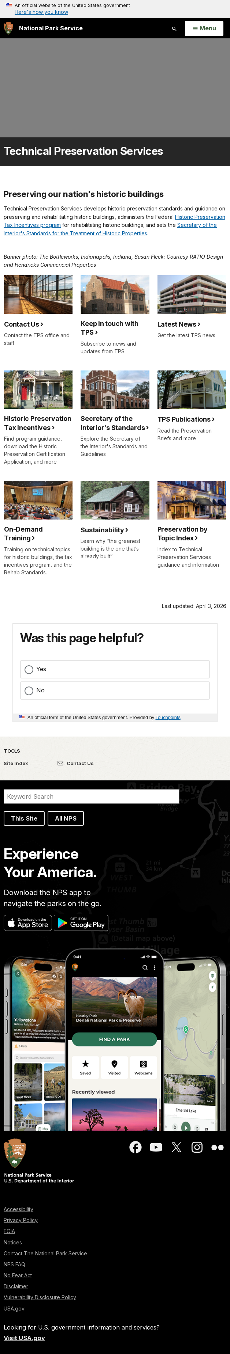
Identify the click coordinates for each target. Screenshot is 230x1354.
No (40, 690)
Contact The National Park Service (45, 1253)
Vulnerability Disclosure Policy (40, 1297)
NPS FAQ (14, 1264)
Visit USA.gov (24, 1338)
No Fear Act (18, 1275)
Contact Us (75, 763)
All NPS (66, 818)
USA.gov (14, 1308)
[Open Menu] (204, 28)
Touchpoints (168, 717)
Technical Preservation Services (83, 150)
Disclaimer (16, 1286)
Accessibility (18, 1209)
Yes (41, 669)
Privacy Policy (21, 1220)
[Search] (91, 796)
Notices (13, 1242)
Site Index (16, 763)
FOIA (9, 1231)
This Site (24, 818)
